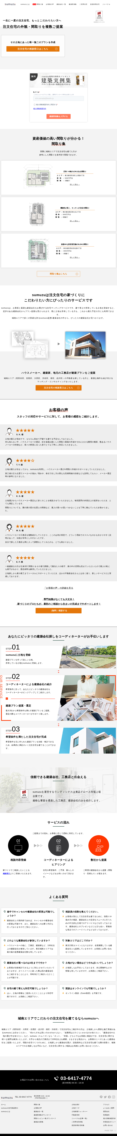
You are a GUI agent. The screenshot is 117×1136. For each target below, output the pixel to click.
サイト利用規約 (23, 1132)
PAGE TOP (108, 1126)
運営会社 (105, 1107)
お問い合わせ (107, 1120)
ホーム (3, 1100)
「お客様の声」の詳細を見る (58, 582)
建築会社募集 (38, 1117)
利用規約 (105, 1110)
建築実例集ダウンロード (42, 1110)
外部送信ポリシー (109, 1117)
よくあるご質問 (108, 1103)
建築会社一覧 (61, 4)
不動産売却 (75, 1110)
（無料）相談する (58, 605)
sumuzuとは (25, 4)
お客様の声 (50, 4)
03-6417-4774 (76, 1073)
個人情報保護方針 (109, 1114)
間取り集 (37, 4)
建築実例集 (73, 4)
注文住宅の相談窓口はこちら (33, 49)
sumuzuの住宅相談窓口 (10, 1103)
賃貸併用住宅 (95, 4)
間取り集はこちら (58, 268)
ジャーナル (106, 4)
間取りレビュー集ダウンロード (45, 1114)
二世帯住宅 (83, 4)
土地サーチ (75, 1103)
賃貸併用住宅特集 (78, 1120)
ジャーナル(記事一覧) (79, 1114)
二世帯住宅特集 (77, 1117)
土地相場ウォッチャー (79, 1107)
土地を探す (75, 1100)
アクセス (105, 1100)
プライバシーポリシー (8, 1132)
